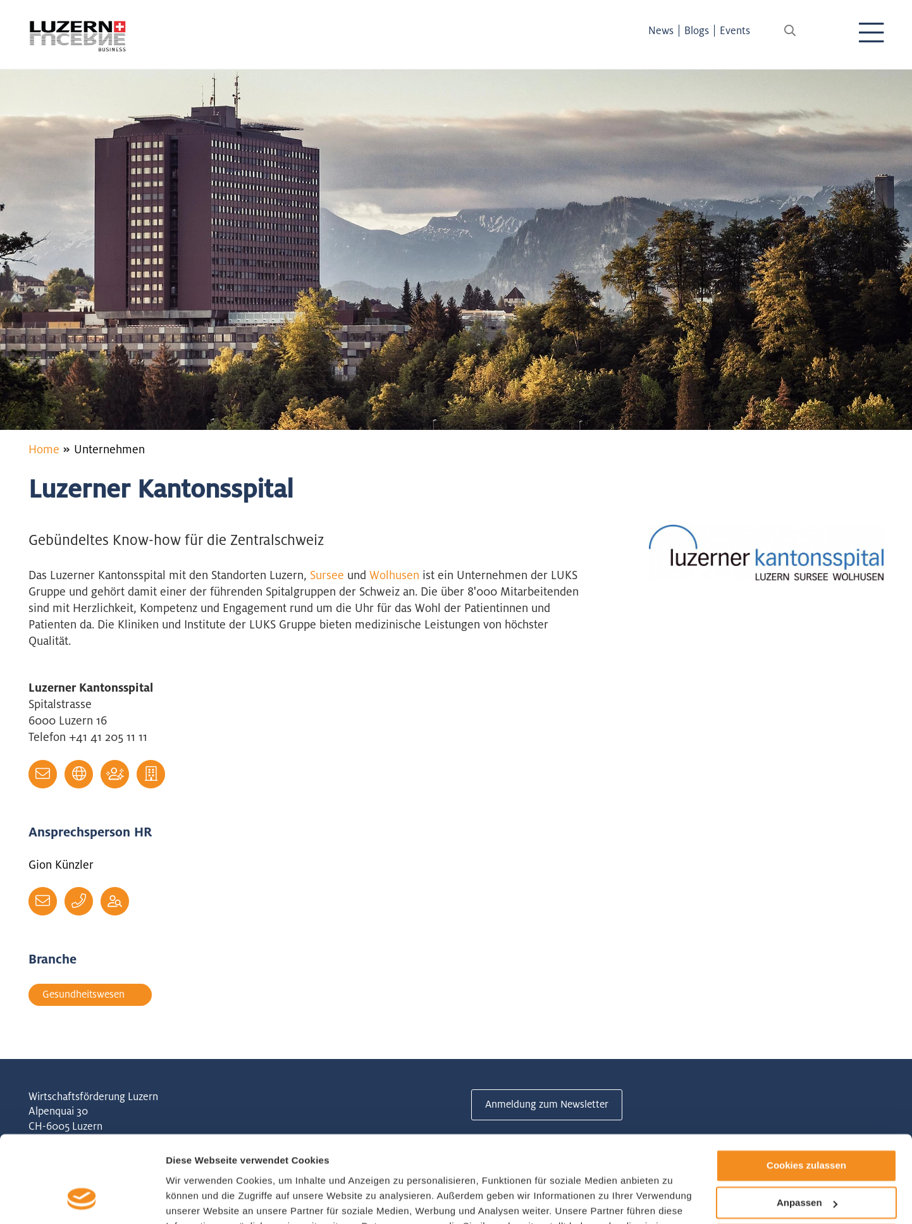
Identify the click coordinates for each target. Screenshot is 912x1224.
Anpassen (807, 1126)
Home (43, 448)
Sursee (328, 574)
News (665, 30)
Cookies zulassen (806, 1089)
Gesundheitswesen (86, 994)
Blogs (701, 30)
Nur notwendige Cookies (806, 1163)
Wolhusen (395, 574)
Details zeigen (198, 1199)
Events (739, 30)
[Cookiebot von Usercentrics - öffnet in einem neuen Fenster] (82, 1199)
